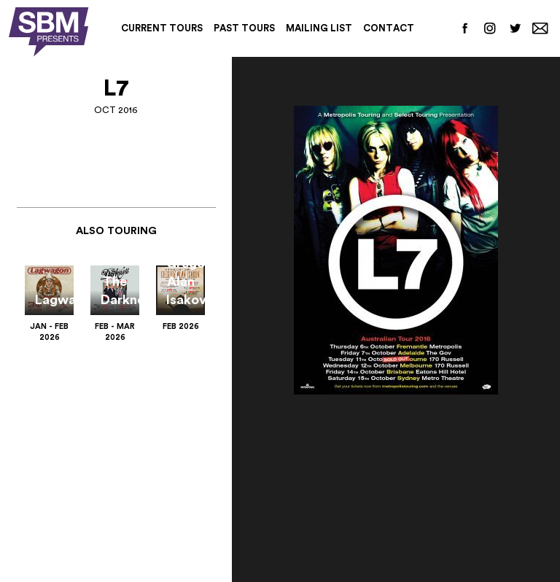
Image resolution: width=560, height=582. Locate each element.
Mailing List (319, 28)
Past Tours (244, 28)
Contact (388, 28)
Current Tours (162, 28)
